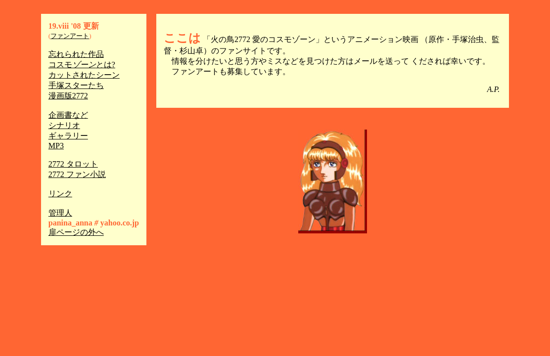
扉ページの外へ (76, 232)
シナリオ (64, 125)
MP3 (56, 145)
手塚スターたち (76, 85)
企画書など (68, 115)
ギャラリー (68, 136)
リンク (60, 193)
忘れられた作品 (76, 54)
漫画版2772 (68, 95)
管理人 (60, 213)
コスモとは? (81, 64)
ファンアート (69, 36)
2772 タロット (73, 164)
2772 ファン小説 (77, 174)
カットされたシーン (84, 75)
